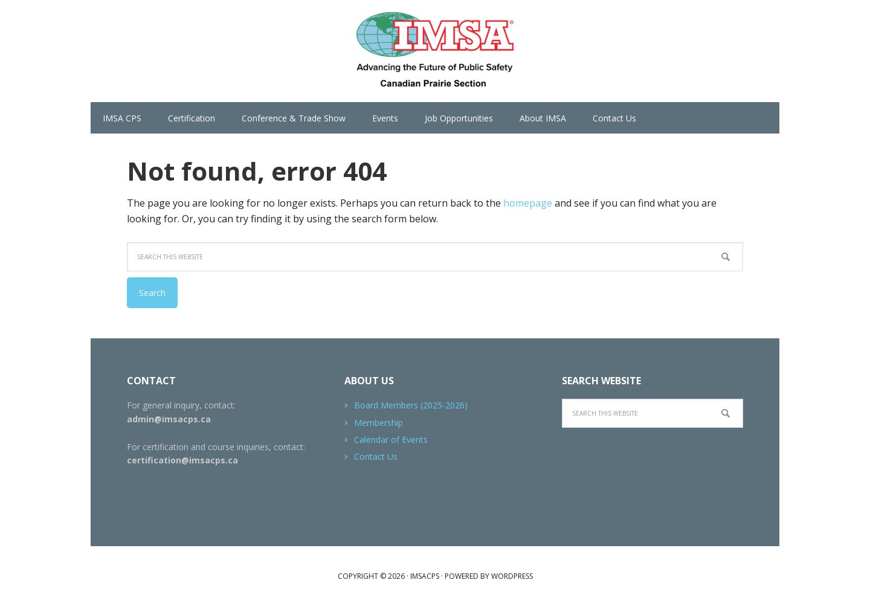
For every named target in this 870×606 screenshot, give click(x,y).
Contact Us (376, 456)
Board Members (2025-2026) (411, 405)
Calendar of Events (391, 439)
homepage (527, 203)
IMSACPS (435, 51)
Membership (378, 422)
